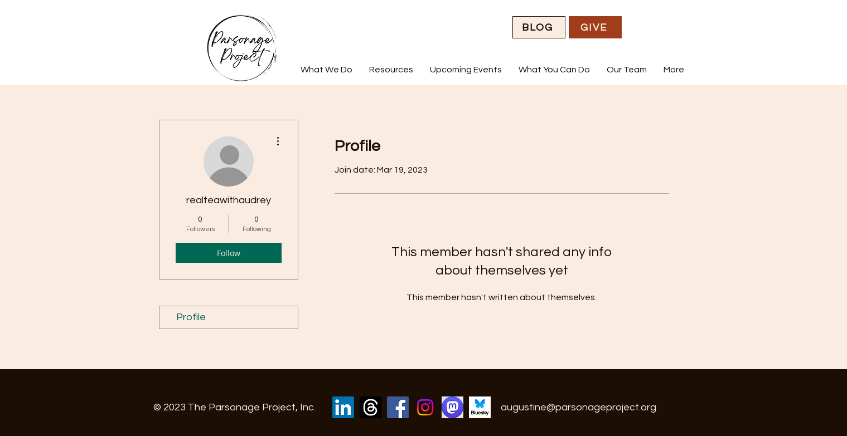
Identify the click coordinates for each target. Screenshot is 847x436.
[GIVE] (595, 27)
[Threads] (370, 407)
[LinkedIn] (343, 407)
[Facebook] (398, 407)
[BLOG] (538, 27)
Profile (191, 317)
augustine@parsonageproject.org (578, 407)
